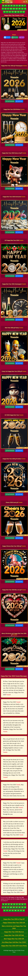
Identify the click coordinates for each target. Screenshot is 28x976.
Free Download (10, 101)
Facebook (7, 37)
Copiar (21, 37)
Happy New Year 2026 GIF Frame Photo (14, 946)
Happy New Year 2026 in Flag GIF (14, 919)
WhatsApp (15, 37)
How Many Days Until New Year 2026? (14, 942)
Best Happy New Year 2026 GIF (14, 939)
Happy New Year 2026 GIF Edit (14, 935)
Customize (19, 101)
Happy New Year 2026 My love (14, 932)
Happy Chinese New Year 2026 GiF (14, 922)
